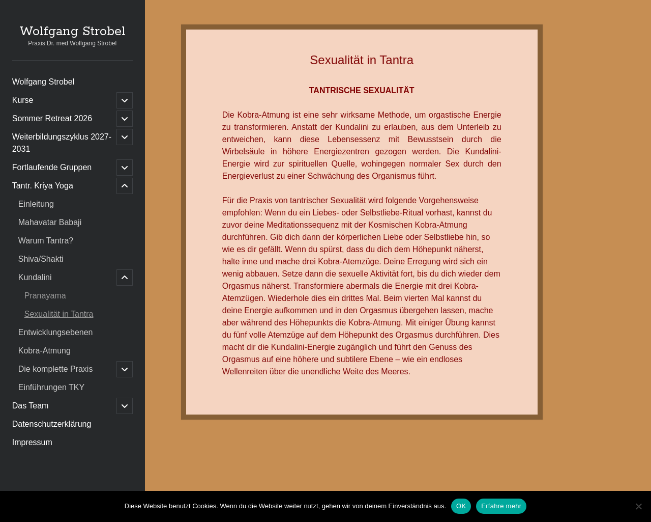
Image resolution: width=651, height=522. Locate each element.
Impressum (32, 442)
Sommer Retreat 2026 (52, 118)
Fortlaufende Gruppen (52, 167)
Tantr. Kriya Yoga (42, 185)
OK (461, 506)
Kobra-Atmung (44, 350)
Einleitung (36, 204)
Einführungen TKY (51, 387)
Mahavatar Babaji (50, 222)
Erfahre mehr (501, 506)
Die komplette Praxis (55, 369)
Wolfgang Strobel (72, 31)
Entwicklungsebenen (55, 332)
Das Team (30, 405)
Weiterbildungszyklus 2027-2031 (61, 142)
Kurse (23, 100)
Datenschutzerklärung (52, 424)
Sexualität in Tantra (59, 314)
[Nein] (638, 506)
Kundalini (35, 277)
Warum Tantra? (45, 240)
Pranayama (45, 295)
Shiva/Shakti (41, 259)
